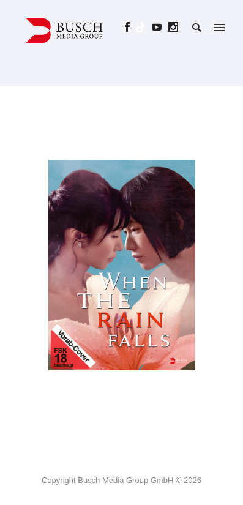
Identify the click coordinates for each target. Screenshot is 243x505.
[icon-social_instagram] (173, 27)
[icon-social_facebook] (130, 27)
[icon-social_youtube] (160, 27)
